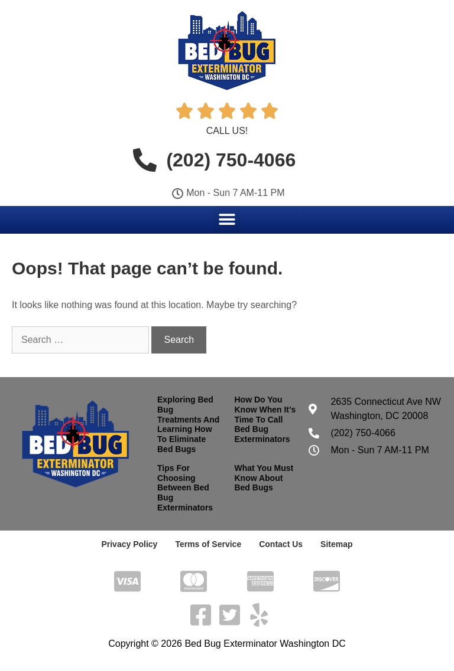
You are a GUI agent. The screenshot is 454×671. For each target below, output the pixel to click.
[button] (227, 219)
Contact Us (281, 544)
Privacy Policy (129, 544)
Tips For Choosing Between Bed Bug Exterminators (185, 487)
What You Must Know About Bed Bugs (263, 478)
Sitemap (336, 544)
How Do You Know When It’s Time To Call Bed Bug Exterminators (265, 419)
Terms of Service (208, 544)
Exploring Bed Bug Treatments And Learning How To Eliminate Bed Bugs (188, 424)
